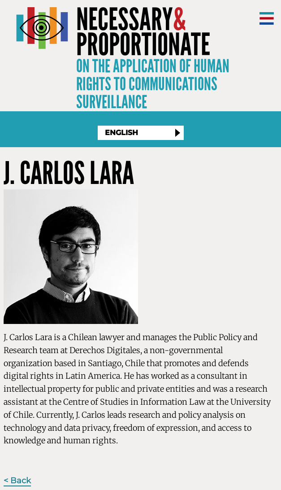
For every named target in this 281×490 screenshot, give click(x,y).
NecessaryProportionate (143, 32)
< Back (17, 481)
